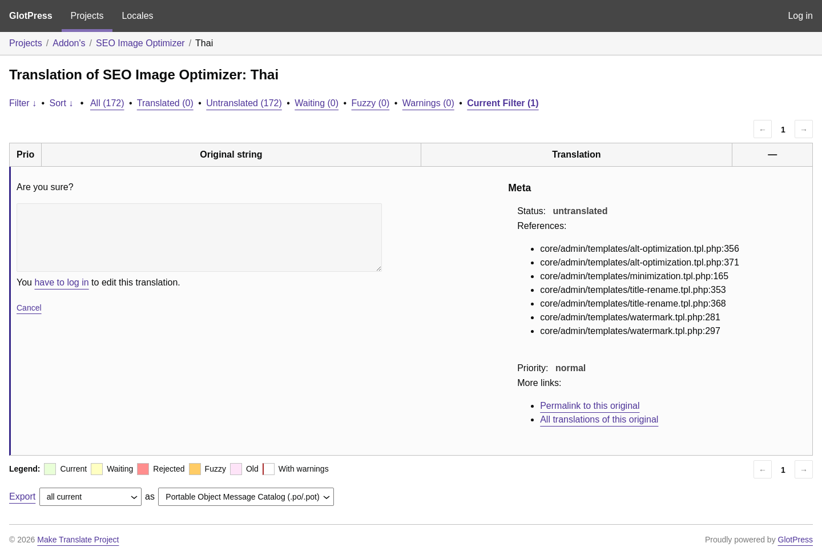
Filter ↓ (23, 103)
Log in (800, 16)
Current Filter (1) (502, 103)
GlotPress (31, 16)
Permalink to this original (589, 406)
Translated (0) (165, 103)
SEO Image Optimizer (140, 43)
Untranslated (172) (244, 103)
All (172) (107, 103)
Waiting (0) (317, 103)
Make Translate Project (78, 539)
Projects (87, 16)
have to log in (61, 282)
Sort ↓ (62, 103)
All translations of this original (599, 419)
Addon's (69, 43)
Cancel (29, 307)
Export (22, 496)
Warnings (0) (428, 103)
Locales (137, 16)
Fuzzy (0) (371, 103)
